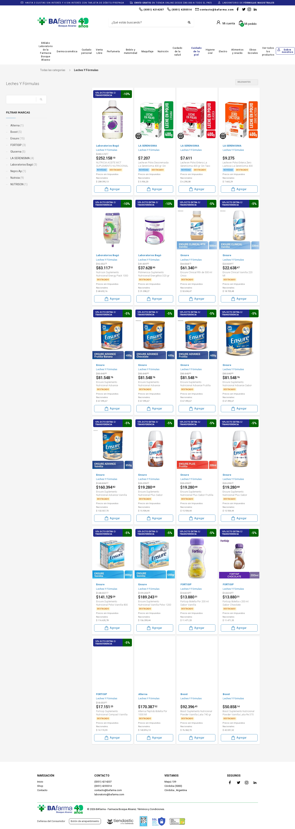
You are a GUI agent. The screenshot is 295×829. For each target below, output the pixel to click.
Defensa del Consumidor (51, 821)
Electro (223, 51)
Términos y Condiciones (150, 809)
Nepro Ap (49, 171)
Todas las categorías (52, 70)
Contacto (42, 790)
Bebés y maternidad (130, 51)
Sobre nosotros (287, 51)
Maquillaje (147, 51)
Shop (40, 785)
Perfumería (113, 51)
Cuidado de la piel (196, 51)
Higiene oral (210, 51)
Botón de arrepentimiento (85, 821)
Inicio (40, 781)
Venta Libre (99, 51)
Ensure (48, 138)
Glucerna (49, 151)
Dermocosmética (67, 51)
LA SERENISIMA (53, 158)
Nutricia (48, 177)
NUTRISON (50, 184)
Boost (47, 131)
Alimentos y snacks (237, 51)
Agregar (112, 189)
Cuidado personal (86, 51)
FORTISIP (49, 145)
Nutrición (163, 51)
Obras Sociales (253, 51)
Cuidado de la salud (177, 51)
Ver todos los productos (268, 51)
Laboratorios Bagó (54, 164)
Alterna (48, 125)
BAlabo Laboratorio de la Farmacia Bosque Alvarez (46, 51)
